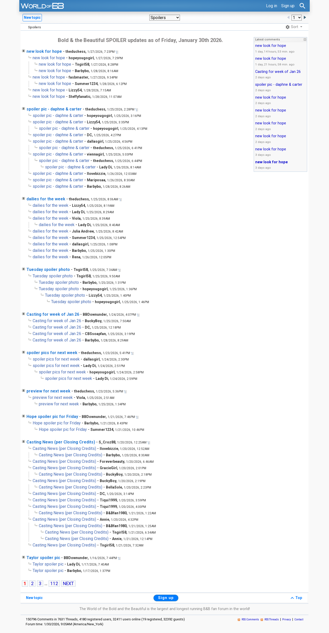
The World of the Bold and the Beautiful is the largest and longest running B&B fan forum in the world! (164, 609)
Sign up (288, 5)
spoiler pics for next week (51, 352)
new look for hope (44, 51)
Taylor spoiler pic (43, 557)
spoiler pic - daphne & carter (54, 109)
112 (54, 583)
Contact (298, 619)
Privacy (286, 619)
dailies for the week (45, 198)
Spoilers (34, 27)
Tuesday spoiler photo (48, 269)
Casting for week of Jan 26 (52, 314)
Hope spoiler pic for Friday (52, 416)
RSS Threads (271, 619)
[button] (164, 18)
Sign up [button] (166, 597)
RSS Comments (250, 619)
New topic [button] (32, 17)
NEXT (68, 583)
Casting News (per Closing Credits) (60, 442)
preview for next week (48, 391)
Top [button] (295, 598)
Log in (271, 5)
